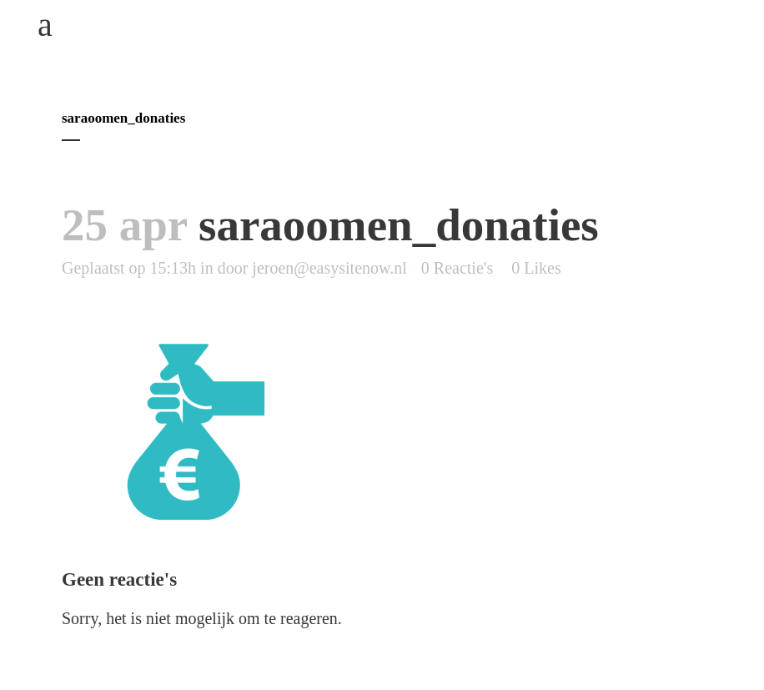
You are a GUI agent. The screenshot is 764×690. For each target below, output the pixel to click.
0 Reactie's (457, 268)
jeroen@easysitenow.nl (329, 268)
